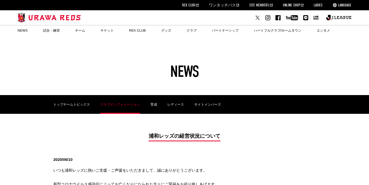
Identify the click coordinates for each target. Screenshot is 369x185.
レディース (175, 104)
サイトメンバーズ (207, 104)
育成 (153, 104)
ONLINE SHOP (291, 5)
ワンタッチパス (222, 5)
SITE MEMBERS (259, 5)
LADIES (318, 5)
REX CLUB (188, 5)
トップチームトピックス (71, 104)
